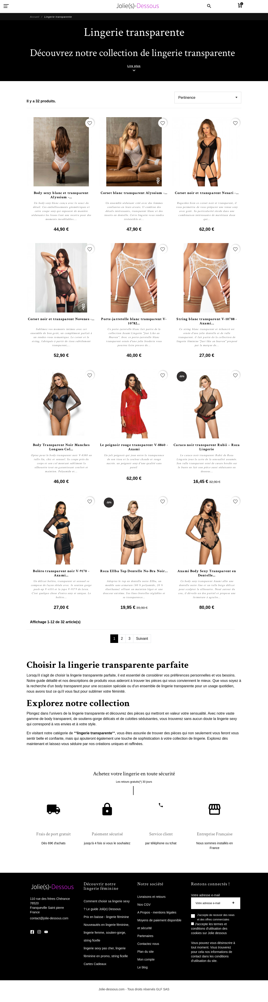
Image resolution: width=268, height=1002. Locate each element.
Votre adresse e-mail (205, 895)
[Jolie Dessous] (137, 6)
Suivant (142, 638)
